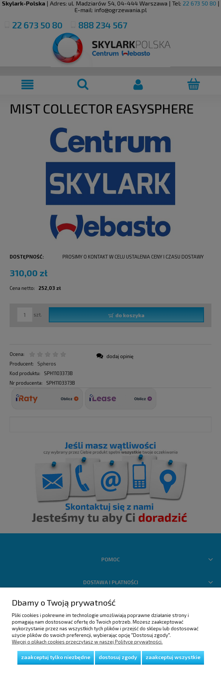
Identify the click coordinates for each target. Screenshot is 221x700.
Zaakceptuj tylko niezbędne (55, 657)
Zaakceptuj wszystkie (173, 657)
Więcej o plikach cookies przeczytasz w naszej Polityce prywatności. (87, 642)
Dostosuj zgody (118, 657)
